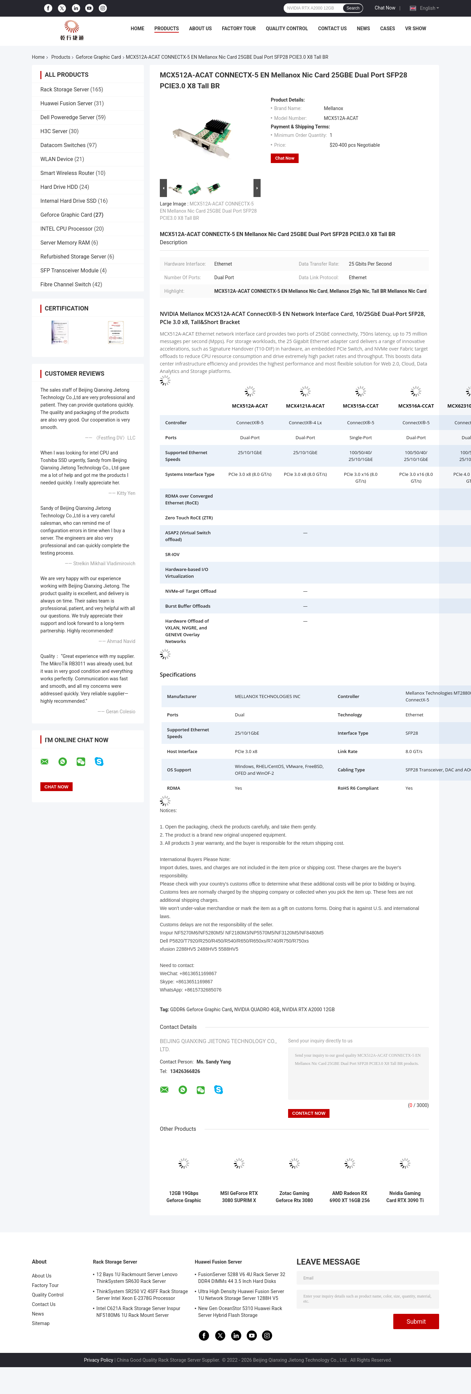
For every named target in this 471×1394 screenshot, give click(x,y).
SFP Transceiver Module (69, 270)
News (363, 28)
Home (137, 28)
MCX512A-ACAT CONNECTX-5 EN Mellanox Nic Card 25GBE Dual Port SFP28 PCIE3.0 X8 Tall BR (208, 211)
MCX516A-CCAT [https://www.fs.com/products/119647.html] (416, 406)
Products (166, 28)
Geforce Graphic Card (98, 57)
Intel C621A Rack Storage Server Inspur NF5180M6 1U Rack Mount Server (138, 1312)
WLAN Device (56, 159)
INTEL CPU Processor (66, 229)
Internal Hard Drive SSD (68, 201)
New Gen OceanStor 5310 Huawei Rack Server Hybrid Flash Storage (240, 1312)
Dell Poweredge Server (67, 117)
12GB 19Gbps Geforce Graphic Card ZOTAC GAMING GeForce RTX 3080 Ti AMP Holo (184, 1197)
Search (352, 8)
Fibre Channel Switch (65, 284)
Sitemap (41, 1323)
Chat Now (385, 8)
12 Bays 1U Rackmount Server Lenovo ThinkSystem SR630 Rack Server (136, 1278)
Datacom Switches (63, 145)
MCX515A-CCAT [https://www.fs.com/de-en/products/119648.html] (360, 406)
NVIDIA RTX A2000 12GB (308, 1009)
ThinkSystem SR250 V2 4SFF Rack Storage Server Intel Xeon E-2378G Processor (142, 1295)
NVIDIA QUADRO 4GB (256, 1009)
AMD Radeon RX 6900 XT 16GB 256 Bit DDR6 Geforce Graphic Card (349, 1197)
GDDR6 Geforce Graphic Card (201, 1009)
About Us (200, 28)
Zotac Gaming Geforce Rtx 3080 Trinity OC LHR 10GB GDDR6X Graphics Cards (294, 1197)
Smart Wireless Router (67, 173)
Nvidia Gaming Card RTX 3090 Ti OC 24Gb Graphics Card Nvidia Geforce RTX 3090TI (405, 1197)
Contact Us (332, 28)
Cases (387, 28)
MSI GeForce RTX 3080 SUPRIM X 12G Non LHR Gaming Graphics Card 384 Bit (239, 1197)
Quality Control (287, 28)
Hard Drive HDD (59, 187)
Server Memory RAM (65, 242)
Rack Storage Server (64, 89)
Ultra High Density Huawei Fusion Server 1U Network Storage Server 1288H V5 (241, 1295)
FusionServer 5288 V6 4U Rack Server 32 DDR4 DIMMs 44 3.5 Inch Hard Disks (241, 1278)
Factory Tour (239, 28)
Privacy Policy (98, 1360)
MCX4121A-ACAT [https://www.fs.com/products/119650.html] (305, 406)
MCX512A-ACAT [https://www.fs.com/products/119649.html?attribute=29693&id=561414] (250, 406)
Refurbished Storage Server (73, 256)
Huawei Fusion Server (66, 103)
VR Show (415, 28)
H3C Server (54, 131)
